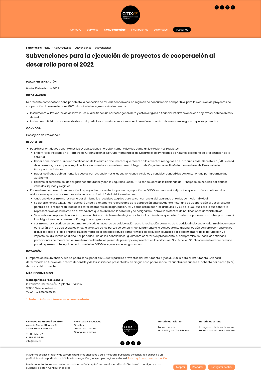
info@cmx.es (33, 341)
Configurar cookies (85, 332)
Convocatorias (62, 47)
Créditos (79, 325)
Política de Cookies (85, 328)
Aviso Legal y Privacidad (87, 321)
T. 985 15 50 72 (34, 334)
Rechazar (197, 367)
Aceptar (180, 367)
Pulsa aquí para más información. (147, 358)
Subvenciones (83, 47)
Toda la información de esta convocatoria (57, 299)
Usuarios (182, 30)
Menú (47, 47)
